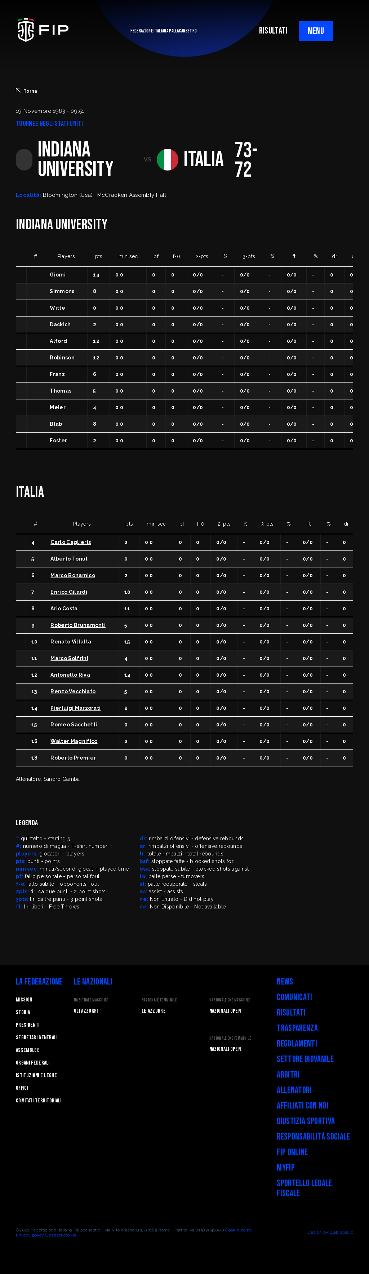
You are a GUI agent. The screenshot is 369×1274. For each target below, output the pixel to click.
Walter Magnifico (73, 741)
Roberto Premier (73, 758)
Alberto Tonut (69, 559)
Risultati (291, 1012)
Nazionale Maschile (91, 1000)
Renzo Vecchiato (72, 691)
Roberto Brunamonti (78, 625)
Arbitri (288, 1074)
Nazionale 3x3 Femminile (230, 1038)
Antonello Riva (70, 675)
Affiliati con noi (302, 1105)
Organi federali (33, 1063)
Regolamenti (297, 1043)
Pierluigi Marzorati (75, 708)
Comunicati (294, 997)
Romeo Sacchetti (73, 724)
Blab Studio (341, 1232)
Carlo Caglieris (70, 542)
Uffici (22, 1088)
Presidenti (27, 1025)
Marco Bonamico (72, 575)
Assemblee (28, 1050)
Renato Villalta (70, 642)
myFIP (286, 1167)
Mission (24, 999)
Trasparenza (297, 1028)
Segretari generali (37, 1037)
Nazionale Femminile (159, 1000)
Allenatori (294, 1090)
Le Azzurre (154, 1011)
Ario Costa (63, 608)
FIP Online (292, 1152)
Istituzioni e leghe (36, 1075)
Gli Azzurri (86, 1011)
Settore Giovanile (305, 1059)
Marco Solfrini (69, 658)
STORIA (23, 1012)
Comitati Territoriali (39, 1100)
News (285, 981)
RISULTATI (273, 30)
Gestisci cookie (61, 1235)
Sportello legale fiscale (304, 1188)
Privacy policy (30, 1235)
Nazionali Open (225, 1011)
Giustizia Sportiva (306, 1121)
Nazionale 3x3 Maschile (229, 1000)
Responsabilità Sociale (313, 1136)
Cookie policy (239, 1230)
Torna (26, 91)
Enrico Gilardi (68, 592)
